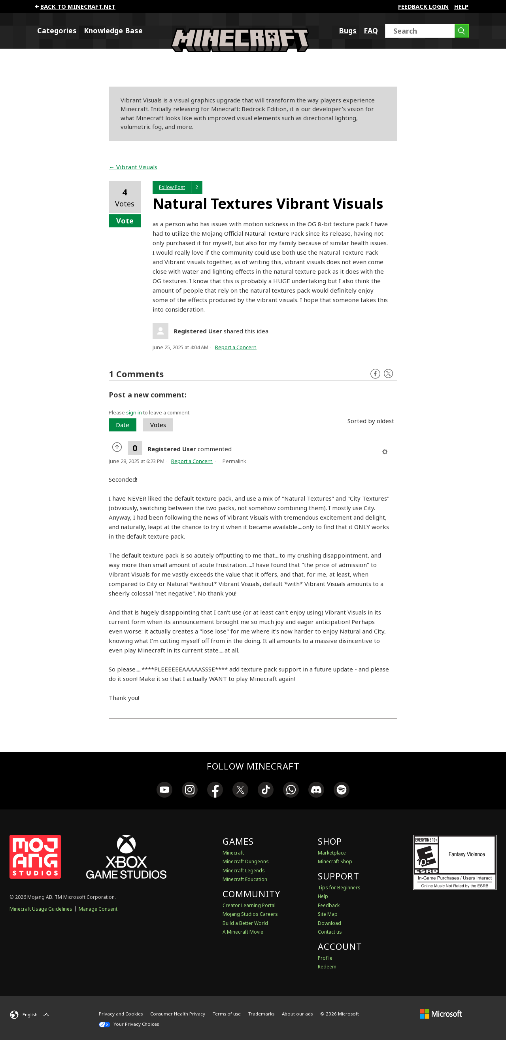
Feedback (329, 905)
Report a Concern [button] (236, 347)
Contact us (330, 931)
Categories (57, 30)
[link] (164, 791)
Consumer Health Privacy (177, 1014)
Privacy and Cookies (121, 1014)
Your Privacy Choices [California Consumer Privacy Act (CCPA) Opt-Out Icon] (129, 1024)
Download (329, 923)
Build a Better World (245, 923)
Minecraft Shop (335, 861)
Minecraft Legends (244, 870)
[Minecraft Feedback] (240, 50)
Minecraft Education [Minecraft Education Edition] (245, 879)
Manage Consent (98, 908)
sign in (134, 412)
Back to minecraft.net (74, 6)
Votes (158, 425)
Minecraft (233, 852)
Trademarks (261, 1014)
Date (122, 425)
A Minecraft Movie (243, 931)
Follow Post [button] (172, 187)
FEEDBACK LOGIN (423, 6)
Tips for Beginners (339, 887)
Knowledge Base (113, 30)
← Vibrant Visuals (133, 167)
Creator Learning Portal (249, 905)
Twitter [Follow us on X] (388, 374)
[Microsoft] (441, 1014)
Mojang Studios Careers (250, 914)
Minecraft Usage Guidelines (40, 908)
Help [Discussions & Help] (323, 896)
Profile (325, 958)
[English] (30, 1015)
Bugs (348, 30)
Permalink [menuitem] (234, 461)
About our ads (297, 1014)
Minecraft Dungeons (246, 861)
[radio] (118, 448)
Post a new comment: (148, 394)
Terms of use (227, 1014)
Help (461, 6)
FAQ (371, 30)
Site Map (328, 914)
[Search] (427, 31)
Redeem (327, 966)
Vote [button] (125, 220)
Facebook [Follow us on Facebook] (375, 374)
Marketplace (332, 852)
